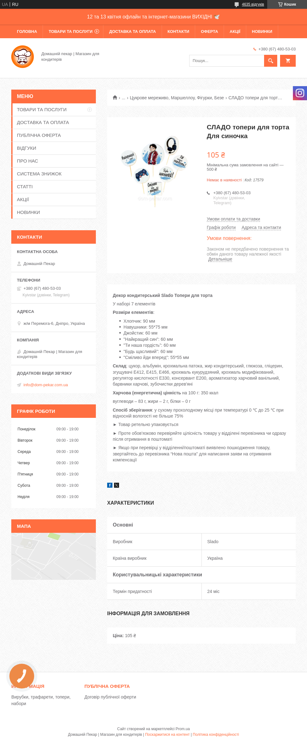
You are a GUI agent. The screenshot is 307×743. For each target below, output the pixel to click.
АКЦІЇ (235, 31)
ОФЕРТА (209, 31)
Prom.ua (183, 729)
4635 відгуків (253, 4)
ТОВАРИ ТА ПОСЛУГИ (70, 31)
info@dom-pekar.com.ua (45, 384)
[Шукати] (270, 61)
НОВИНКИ (262, 31)
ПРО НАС (27, 161)
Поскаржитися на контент (167, 734)
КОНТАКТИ (179, 31)
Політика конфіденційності (216, 734)
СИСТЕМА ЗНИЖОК (39, 173)
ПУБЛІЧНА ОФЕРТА (39, 135)
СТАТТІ (25, 186)
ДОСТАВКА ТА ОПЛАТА (132, 31)
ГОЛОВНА (27, 31)
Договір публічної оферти (110, 696)
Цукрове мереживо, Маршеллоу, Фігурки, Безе (177, 97)
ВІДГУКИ (26, 148)
